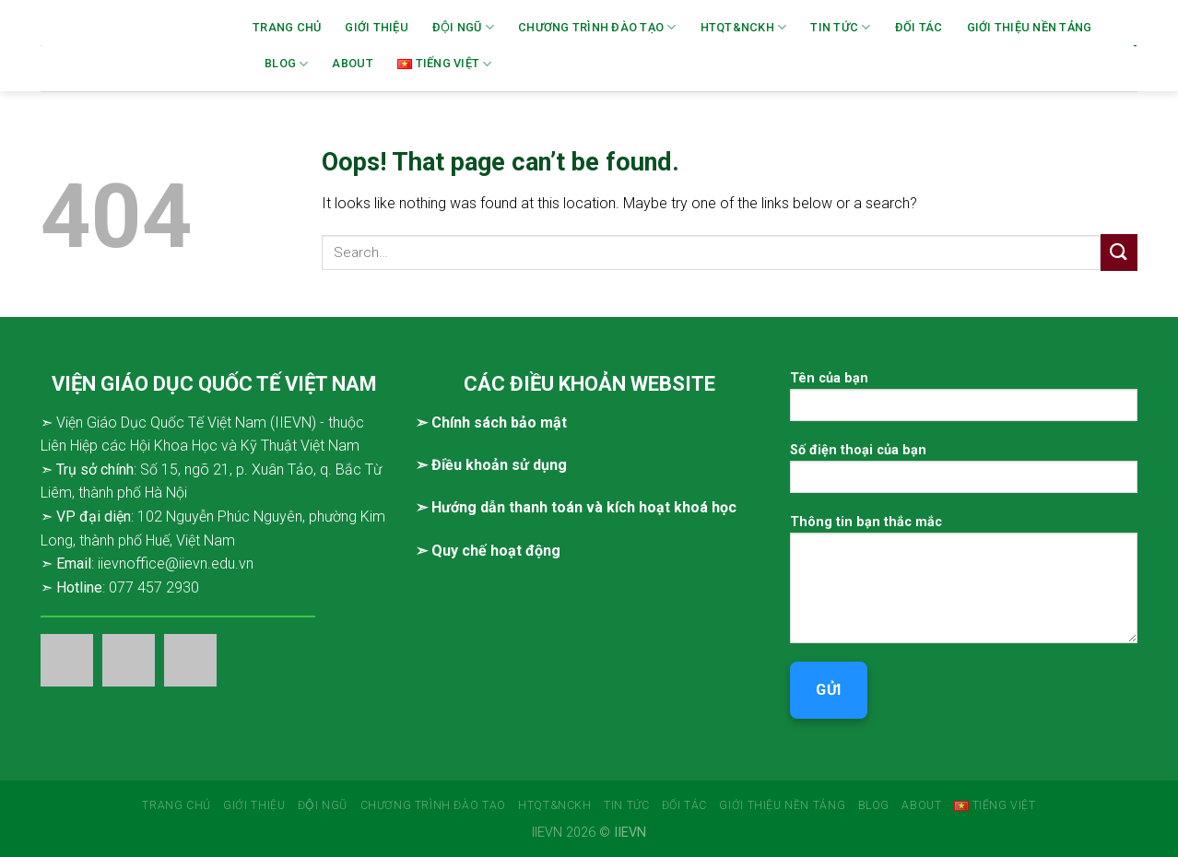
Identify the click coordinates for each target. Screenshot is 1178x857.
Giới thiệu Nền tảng (1029, 27)
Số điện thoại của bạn (963, 474)
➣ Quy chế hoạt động (488, 550)
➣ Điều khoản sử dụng (491, 465)
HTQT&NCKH (744, 27)
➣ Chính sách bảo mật (491, 422)
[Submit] (1119, 252)
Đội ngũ (463, 27)
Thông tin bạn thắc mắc (963, 585)
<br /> (589, 647)
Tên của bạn (963, 402)
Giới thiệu (376, 27)
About (352, 63)
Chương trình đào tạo (597, 27)
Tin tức (840, 27)
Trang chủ (287, 27)
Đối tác (919, 27)
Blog (286, 64)
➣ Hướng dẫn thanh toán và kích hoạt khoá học (576, 507)
